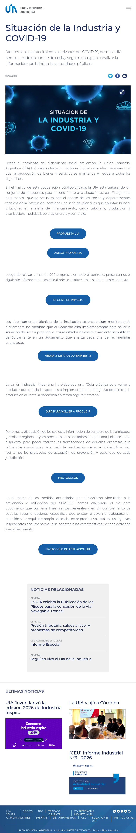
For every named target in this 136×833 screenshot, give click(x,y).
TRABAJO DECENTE (54, 813)
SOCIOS (28, 811)
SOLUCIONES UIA (100, 819)
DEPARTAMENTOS (64, 817)
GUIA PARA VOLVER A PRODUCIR (68, 411)
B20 (40, 811)
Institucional (123, 817)
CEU (83, 817)
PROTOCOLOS (68, 477)
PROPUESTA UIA (68, 233)
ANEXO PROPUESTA (68, 252)
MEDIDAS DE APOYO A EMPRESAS (68, 355)
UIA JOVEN (10, 813)
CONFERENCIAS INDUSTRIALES (84, 813)
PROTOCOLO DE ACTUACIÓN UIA (68, 549)
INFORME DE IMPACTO (68, 299)
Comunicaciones (18, 817)
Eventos (41, 817)
